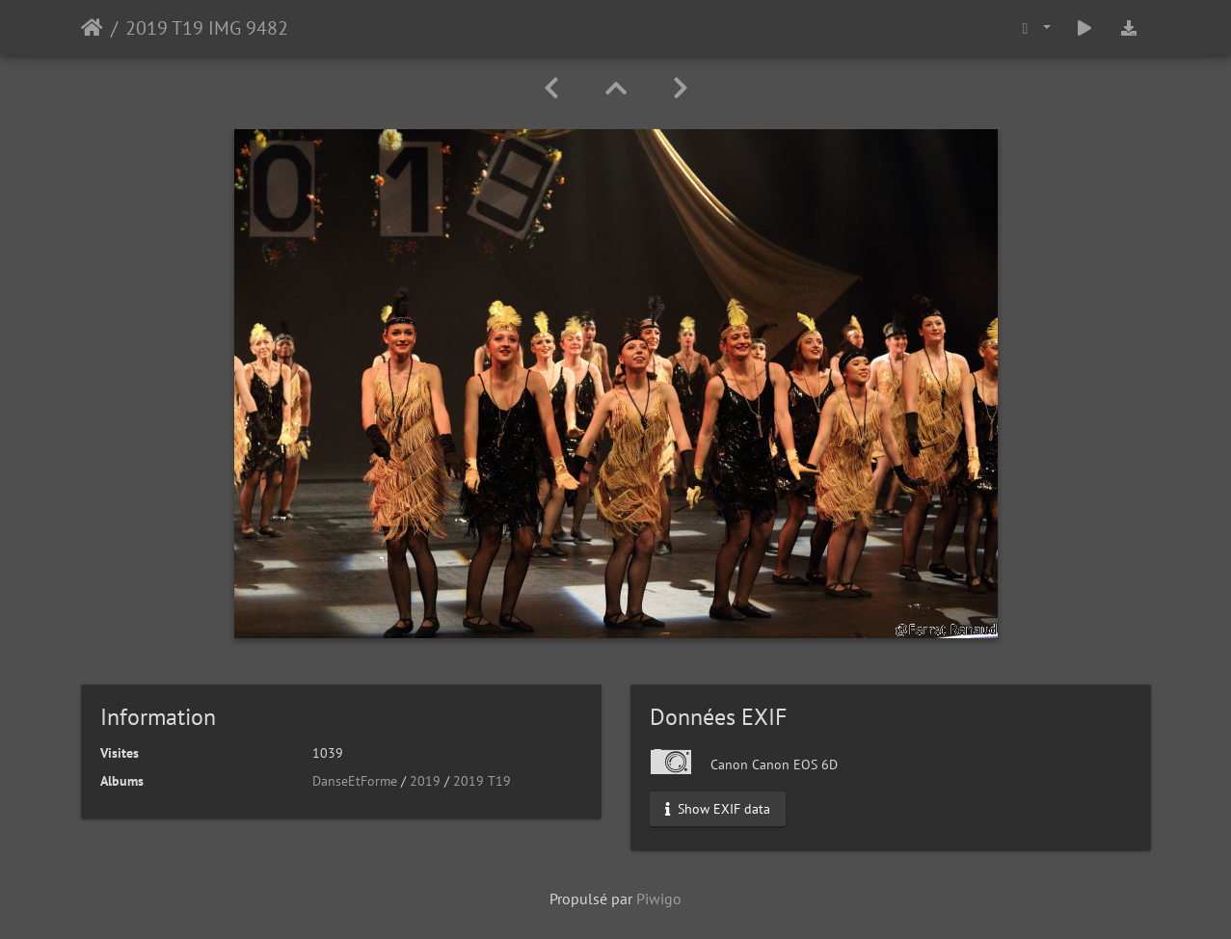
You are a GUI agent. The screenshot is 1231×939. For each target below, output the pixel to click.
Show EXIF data (717, 809)
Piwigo (659, 898)
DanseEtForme (354, 781)
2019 (425, 781)
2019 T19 (482, 781)
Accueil (92, 27)
